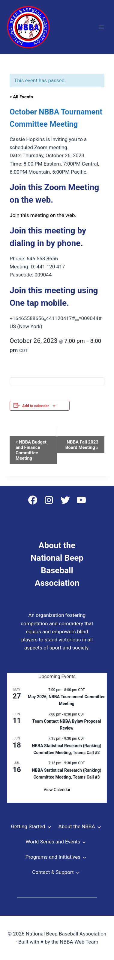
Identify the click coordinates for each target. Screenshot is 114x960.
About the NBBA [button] (76, 826)
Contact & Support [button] (53, 872)
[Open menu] (101, 27)
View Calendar (57, 789)
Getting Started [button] (28, 826)
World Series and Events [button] (53, 842)
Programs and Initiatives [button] (53, 857)
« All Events (21, 97)
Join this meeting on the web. (43, 215)
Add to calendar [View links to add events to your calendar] (35, 405)
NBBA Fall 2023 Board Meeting (81, 444)
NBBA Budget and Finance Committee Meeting (31, 450)
